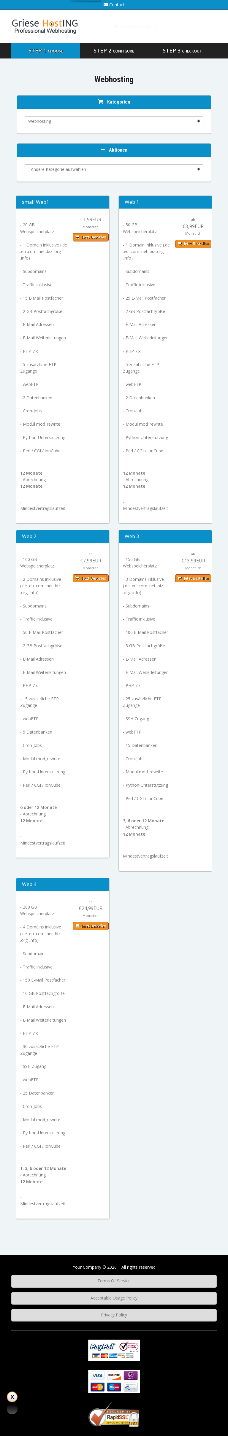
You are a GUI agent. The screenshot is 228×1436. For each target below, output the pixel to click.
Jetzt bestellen (90, 237)
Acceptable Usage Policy (114, 1298)
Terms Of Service (114, 1281)
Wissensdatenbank (190, 26)
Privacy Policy (114, 1315)
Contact (114, 4)
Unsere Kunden (132, 26)
